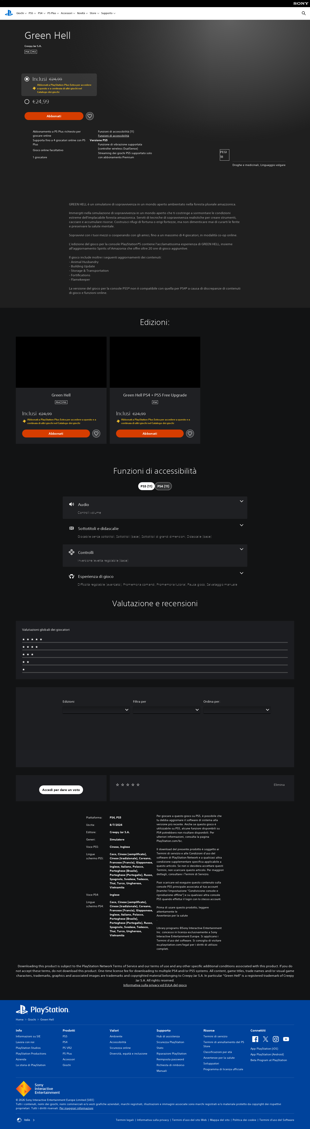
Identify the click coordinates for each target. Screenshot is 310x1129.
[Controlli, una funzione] (155, 555)
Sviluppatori (211, 1063)
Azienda (21, 1059)
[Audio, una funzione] (155, 507)
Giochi (20, 13)
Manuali (162, 1071)
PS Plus (51, 13)
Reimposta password (170, 1059)
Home (20, 1019)
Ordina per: (211, 701)
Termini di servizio (215, 1036)
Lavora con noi (25, 1042)
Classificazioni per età (217, 1052)
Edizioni (68, 701)
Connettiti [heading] (258, 1030)
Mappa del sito (220, 1120)
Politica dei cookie (244, 1120)
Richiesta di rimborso (170, 1065)
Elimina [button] (279, 785)
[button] (113, 136)
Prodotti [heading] (69, 1030)
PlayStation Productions (31, 1053)
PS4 (40, 13)
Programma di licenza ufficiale (223, 1069)
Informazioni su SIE (28, 1036)
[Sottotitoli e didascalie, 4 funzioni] (155, 531)
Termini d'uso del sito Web (189, 1120)
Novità (81, 13)
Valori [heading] (114, 1030)
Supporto (106, 13)
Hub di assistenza (168, 1036)
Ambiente (116, 1036)
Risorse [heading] (209, 1030)
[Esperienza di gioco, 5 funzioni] (155, 579)
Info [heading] (19, 1030)
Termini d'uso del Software (276, 1120)
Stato (160, 1048)
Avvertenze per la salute (172, 915)
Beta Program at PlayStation (268, 1060)
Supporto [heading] (164, 1030)
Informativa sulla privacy (153, 1120)
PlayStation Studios (28, 1048)
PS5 (31, 13)
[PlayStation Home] (9, 13)
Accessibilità (118, 1042)
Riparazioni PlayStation (171, 1053)
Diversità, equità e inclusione (128, 1053)
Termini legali (125, 1120)
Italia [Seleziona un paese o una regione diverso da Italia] (26, 1120)
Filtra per (139, 701)
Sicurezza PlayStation (170, 1042)
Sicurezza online (120, 1048)
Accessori (66, 13)
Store (93, 13)
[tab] (146, 486)
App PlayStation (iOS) (264, 1048)
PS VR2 (67, 1048)
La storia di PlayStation (30, 1065)
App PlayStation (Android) (267, 1054)
